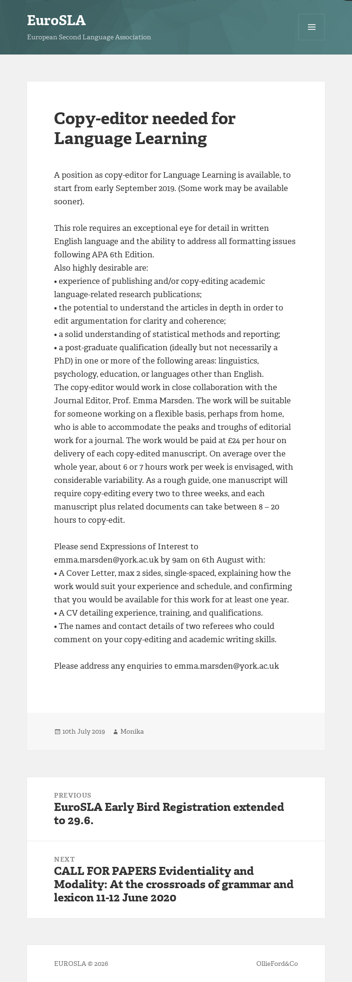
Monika (132, 731)
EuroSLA (56, 20)
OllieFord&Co (277, 963)
